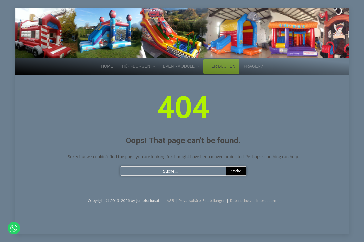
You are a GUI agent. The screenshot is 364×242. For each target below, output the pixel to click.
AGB (170, 200)
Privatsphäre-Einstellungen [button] (201, 200)
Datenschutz (241, 200)
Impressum (266, 200)
